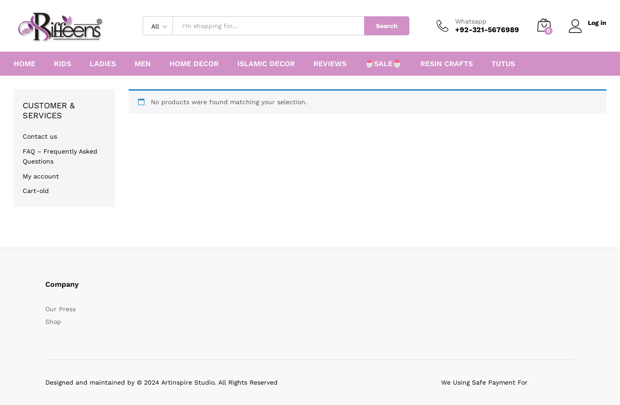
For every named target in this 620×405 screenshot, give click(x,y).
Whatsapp (470, 21)
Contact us (40, 136)
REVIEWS (329, 64)
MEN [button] (143, 64)
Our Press (60, 309)
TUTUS (503, 64)
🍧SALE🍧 (383, 64)
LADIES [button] (103, 64)
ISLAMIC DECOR (266, 64)
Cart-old (36, 190)
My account (41, 176)
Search (387, 25)
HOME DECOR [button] (194, 64)
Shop (53, 321)
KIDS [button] (62, 64)
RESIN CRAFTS (446, 64)
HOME (24, 64)
